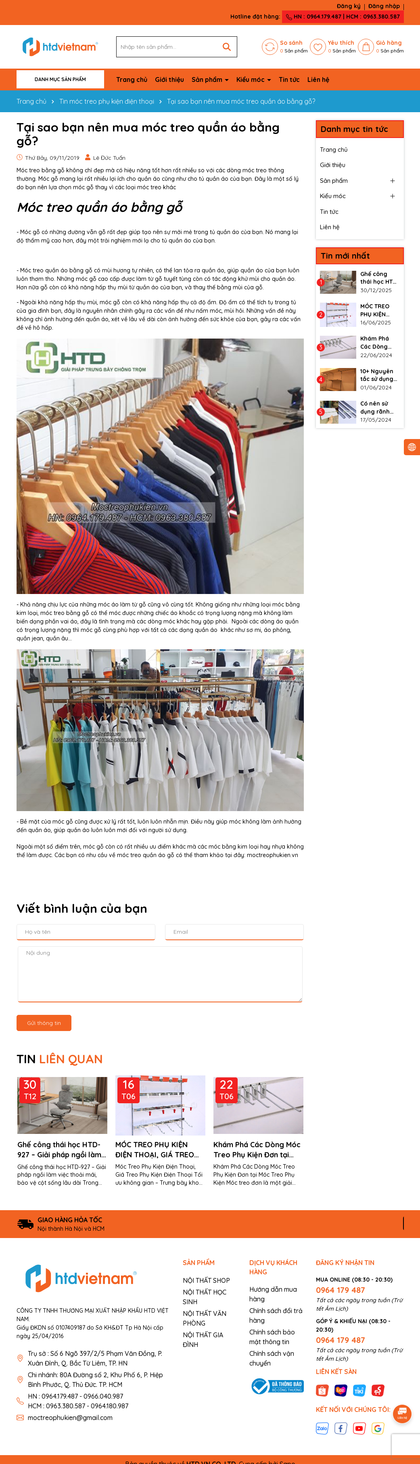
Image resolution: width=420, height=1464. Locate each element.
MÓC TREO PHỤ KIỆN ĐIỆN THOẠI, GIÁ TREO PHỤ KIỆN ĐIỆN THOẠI (154, 1150)
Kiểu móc (251, 79)
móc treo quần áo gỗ (145, 855)
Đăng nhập (384, 6)
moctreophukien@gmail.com (70, 1418)
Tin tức (289, 79)
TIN (60, 1059)
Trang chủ (131, 79)
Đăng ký (349, 6)
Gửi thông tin (44, 1023)
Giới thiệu (169, 79)
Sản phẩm (208, 79)
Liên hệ (318, 79)
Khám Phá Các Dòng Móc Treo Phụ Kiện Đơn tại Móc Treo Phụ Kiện (257, 1150)
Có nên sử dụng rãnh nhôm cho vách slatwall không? (379, 408)
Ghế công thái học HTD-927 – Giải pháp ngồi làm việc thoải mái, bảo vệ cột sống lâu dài (62, 1150)
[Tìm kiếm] (227, 47)
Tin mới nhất (345, 256)
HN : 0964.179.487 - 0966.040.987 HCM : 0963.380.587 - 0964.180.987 (78, 1401)
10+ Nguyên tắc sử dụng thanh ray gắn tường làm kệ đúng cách (378, 375)
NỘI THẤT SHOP (206, 1280)
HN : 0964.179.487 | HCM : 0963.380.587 (343, 16)
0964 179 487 (340, 1290)
